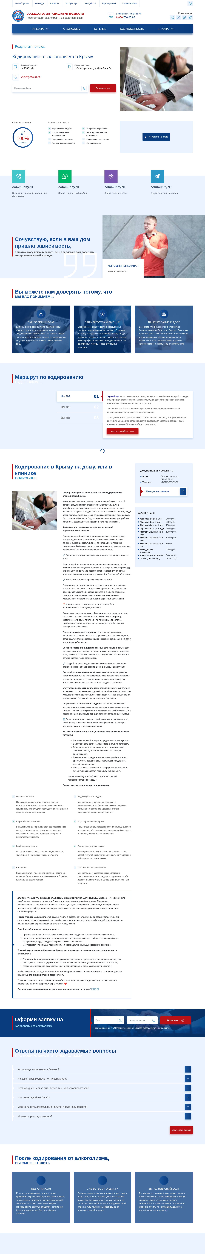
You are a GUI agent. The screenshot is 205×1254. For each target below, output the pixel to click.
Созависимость (132, 28)
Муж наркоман (109, 3)
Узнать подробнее (132, 431)
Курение (100, 28)
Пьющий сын (90, 3)
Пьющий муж (71, 3)
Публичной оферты (169, 1028)
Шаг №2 (74, 406)
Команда (39, 3)
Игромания (166, 28)
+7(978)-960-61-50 (31, 77)
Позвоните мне (103, 88)
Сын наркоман (130, 3)
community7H (22, 187)
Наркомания (40, 28)
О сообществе (22, 3)
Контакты (54, 3)
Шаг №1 (74, 396)
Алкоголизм (72, 28)
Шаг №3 (74, 417)
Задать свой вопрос (181, 1130)
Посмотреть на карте (156, 146)
